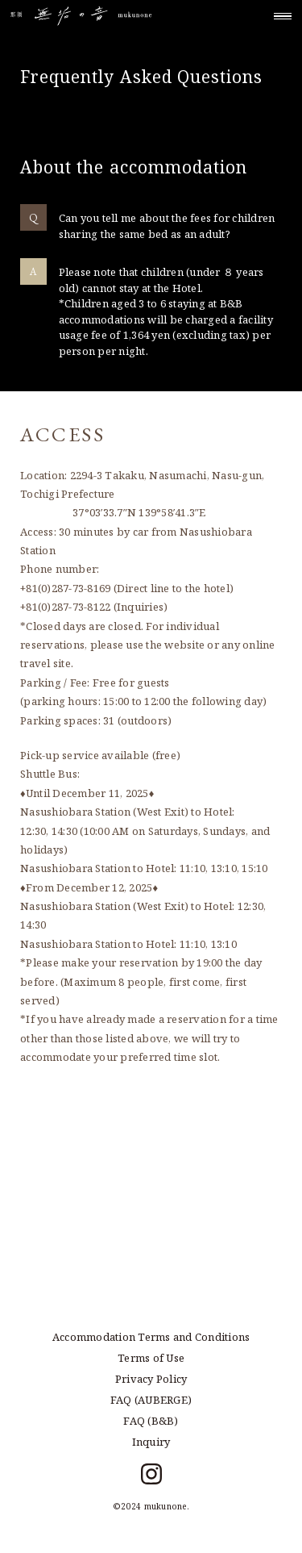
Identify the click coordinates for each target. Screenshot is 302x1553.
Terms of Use (151, 1358)
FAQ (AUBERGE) (151, 1399)
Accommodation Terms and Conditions (151, 1337)
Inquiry (151, 1441)
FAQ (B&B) (150, 1420)
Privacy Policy (151, 1378)
